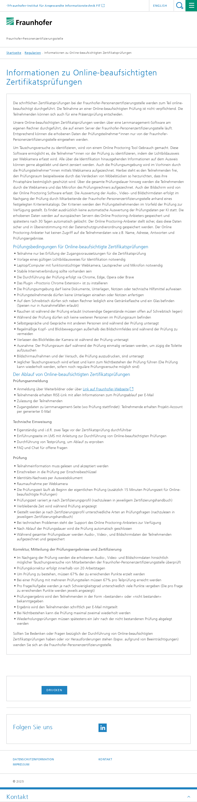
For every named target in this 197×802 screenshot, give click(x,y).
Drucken (54, 690)
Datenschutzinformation (33, 759)
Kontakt (105, 759)
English (160, 5)
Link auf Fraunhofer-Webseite (106, 389)
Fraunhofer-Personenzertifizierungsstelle (34, 38)
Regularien (33, 53)
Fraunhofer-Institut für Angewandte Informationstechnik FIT (55, 5)
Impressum (21, 764)
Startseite (13, 53)
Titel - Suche (179, 5)
